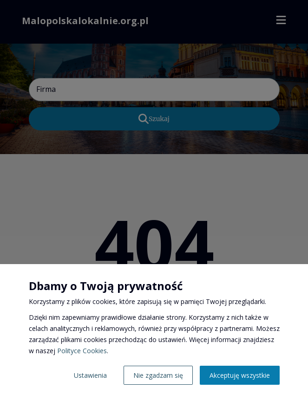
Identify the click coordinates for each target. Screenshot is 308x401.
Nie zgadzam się (158, 375)
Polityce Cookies (82, 350)
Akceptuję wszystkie (240, 375)
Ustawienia (90, 375)
